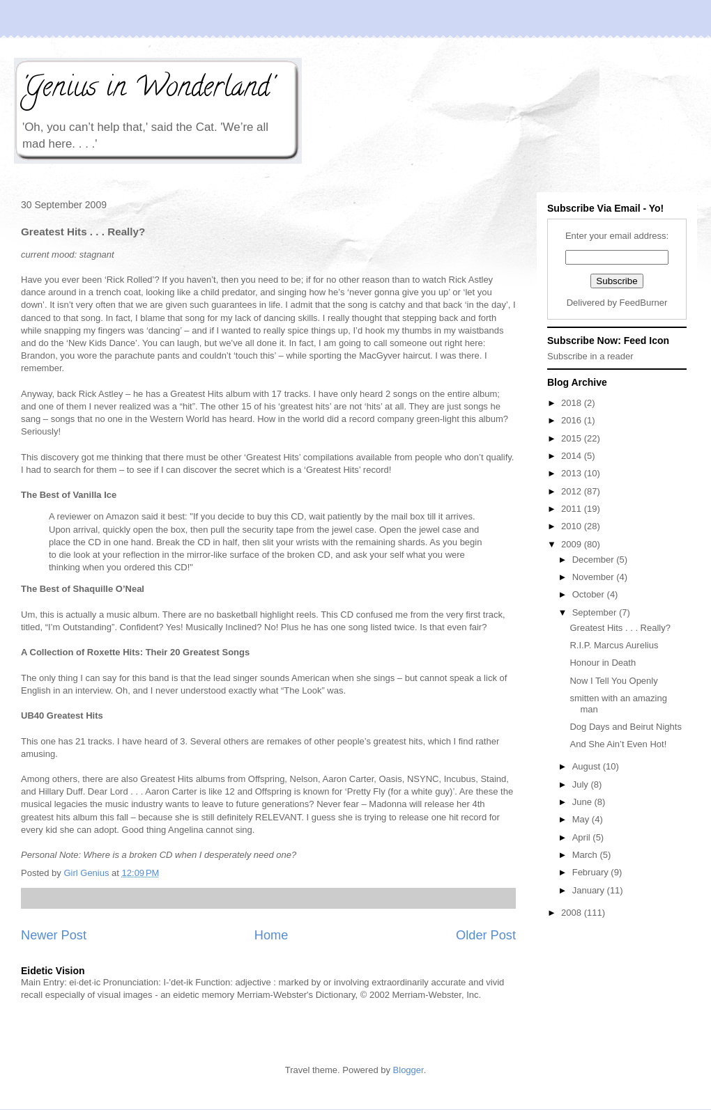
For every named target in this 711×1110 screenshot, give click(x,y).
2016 (572, 420)
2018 (572, 403)
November (594, 577)
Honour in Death (602, 662)
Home (271, 935)
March (586, 855)
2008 (572, 912)
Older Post (486, 935)
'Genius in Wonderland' (147, 89)
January (589, 890)
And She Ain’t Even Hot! (617, 744)
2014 (572, 456)
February (591, 872)
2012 (572, 491)
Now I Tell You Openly (613, 680)
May (582, 819)
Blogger (408, 1070)
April (582, 837)
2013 (572, 473)
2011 (572, 508)
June (583, 802)
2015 (572, 438)
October (589, 594)
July (581, 784)
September (595, 612)
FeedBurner (644, 302)
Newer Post (53, 935)
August (587, 766)
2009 (572, 544)
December (594, 559)
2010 (572, 526)
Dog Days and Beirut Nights (625, 726)
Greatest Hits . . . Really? (620, 628)
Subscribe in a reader (590, 356)
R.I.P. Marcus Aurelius (613, 645)
